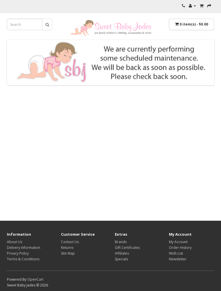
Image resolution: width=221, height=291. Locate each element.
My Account (178, 241)
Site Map (68, 253)
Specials (121, 259)
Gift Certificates (127, 247)
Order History (180, 247)
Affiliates (122, 253)
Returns (67, 247)
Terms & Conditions (23, 259)
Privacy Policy (18, 253)
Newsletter (177, 259)
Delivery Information (23, 247)
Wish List (176, 253)
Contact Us (70, 241)
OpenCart (35, 279)
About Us (14, 241)
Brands (121, 241)
